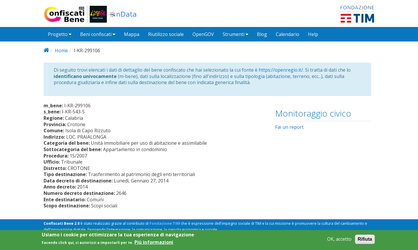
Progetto (59, 34)
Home (61, 50)
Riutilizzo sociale (166, 34)
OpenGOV (203, 34)
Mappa (131, 34)
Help (313, 34)
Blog (262, 34)
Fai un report (289, 127)
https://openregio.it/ (281, 70)
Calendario (287, 34)
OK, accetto (339, 241)
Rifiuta (365, 241)
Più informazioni (153, 244)
